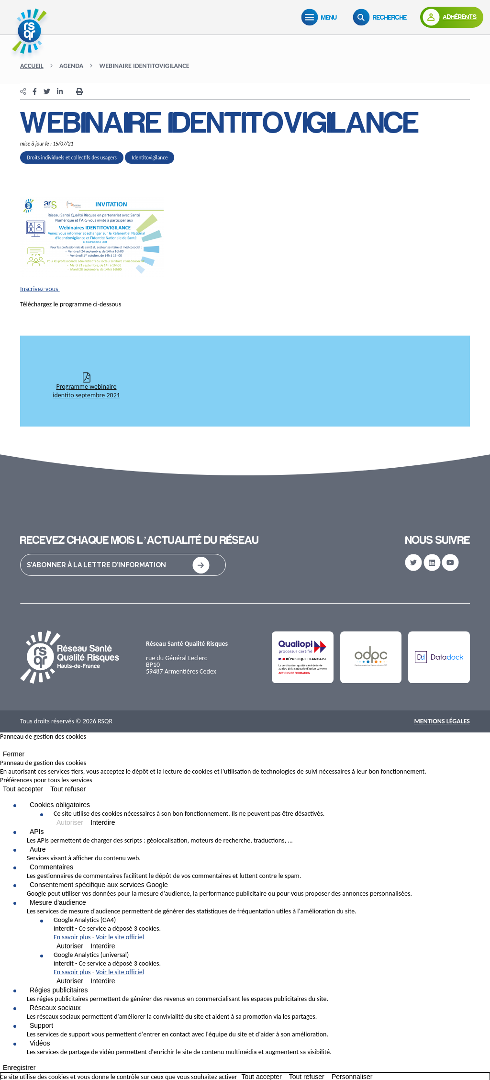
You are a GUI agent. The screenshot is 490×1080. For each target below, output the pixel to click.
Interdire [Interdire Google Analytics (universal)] (102, 981)
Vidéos (40, 1043)
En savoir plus (72, 937)
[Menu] (321, 17)
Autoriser (69, 822)
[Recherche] (381, 17)
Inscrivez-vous (40, 289)
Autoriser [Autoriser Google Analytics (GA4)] (69, 946)
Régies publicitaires (59, 990)
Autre (37, 849)
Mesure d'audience (58, 902)
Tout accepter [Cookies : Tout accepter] (23, 789)
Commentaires (51, 867)
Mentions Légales (442, 721)
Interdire (102, 822)
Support (41, 1025)
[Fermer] (3, 747)
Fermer (13, 754)
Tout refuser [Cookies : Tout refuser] (68, 789)
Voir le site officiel (120, 937)
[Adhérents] (451, 17)
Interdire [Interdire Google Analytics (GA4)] (102, 946)
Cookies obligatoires (60, 805)
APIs (37, 831)
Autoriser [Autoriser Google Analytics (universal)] (69, 981)
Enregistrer (19, 1067)
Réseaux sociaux (55, 1008)
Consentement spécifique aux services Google (99, 885)
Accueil (32, 66)
